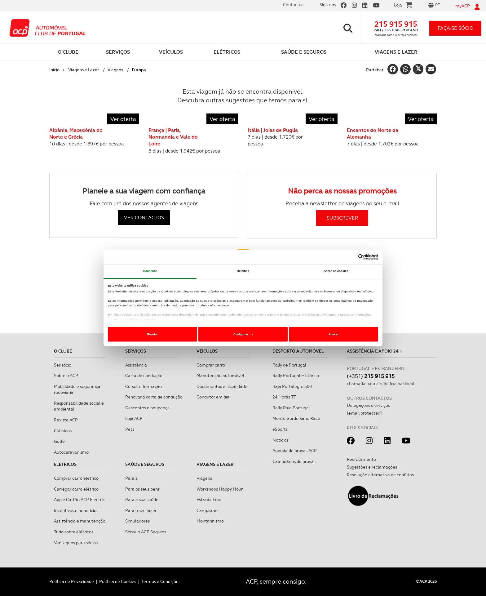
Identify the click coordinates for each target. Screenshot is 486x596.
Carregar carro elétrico (76, 489)
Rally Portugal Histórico (295, 375)
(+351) (371, 376)
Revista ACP (66, 420)
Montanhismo (210, 521)
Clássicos (63, 431)
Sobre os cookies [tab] (336, 271)
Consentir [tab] (150, 271)
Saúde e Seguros (144, 464)
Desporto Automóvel (298, 351)
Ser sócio (62, 365)
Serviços (135, 351)
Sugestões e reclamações (372, 467)
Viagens (115, 70)
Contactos (293, 4)
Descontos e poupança (147, 408)
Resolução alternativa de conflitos (380, 475)
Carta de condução (143, 375)
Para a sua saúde (141, 499)
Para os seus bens (142, 489)
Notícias (280, 440)
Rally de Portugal (289, 365)
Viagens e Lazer (83, 70)
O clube (63, 351)
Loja (403, 6)
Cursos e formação (143, 386)
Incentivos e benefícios (76, 510)
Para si (131, 478)
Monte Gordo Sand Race (296, 418)
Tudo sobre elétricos (73, 532)
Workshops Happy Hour (220, 489)
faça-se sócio (455, 28)
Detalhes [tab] (243, 271)
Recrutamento (361, 459)
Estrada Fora (209, 499)
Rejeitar (152, 334)
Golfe (59, 441)
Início (54, 70)
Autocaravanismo (71, 452)
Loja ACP (134, 418)
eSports (280, 429)
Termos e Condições (160, 581)
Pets (129, 429)
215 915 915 (395, 24)
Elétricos (65, 464)
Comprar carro (211, 365)
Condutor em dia (213, 397)
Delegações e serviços (368, 405)
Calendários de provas (294, 461)
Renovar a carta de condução (154, 397)
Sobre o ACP (66, 375)
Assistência (136, 365)
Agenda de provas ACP (294, 450)
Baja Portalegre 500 (292, 386)
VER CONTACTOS (144, 217)
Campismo (207, 510)
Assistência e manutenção (79, 521)
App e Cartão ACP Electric (79, 499)
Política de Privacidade (71, 581)
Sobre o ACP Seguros (145, 532)
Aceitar (333, 334)
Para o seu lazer (141, 510)
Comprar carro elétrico (76, 478)
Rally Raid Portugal (291, 408)
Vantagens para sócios (76, 542)
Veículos (207, 351)
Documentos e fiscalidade (222, 386)
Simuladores (137, 521)
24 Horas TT (284, 397)
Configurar (243, 334)
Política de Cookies (117, 581)
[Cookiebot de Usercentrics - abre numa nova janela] (351, 257)
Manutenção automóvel (220, 375)
